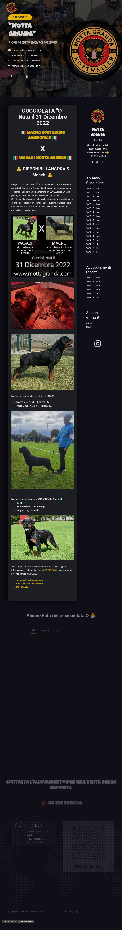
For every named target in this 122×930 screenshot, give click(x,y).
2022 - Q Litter (93, 289)
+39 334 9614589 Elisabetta (29, 583)
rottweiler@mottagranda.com (27, 50)
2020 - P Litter (93, 212)
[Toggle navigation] (111, 10)
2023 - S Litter (93, 297)
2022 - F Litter (93, 252)
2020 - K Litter (93, 196)
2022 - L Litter (93, 277)
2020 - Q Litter (93, 216)
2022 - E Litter (93, 248)
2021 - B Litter (93, 240)
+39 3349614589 (97, 156)
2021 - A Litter (93, 236)
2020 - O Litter (93, 208)
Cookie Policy (10, 921)
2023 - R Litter (93, 293)
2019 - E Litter (93, 188)
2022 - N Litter (93, 281)
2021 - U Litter (93, 228)
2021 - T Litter (93, 224)
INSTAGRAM (23, 587)
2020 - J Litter (93, 192)
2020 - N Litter (93, 204)
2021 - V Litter (93, 232)
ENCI (88, 327)
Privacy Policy (27, 921)
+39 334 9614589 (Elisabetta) (26, 60)
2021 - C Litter (93, 244)
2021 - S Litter (93, 220)
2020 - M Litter (93, 200)
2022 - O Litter (93, 285)
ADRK (89, 323)
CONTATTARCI (50, 570)
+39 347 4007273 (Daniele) (25, 55)
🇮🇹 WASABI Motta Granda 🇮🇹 (43, 158)
